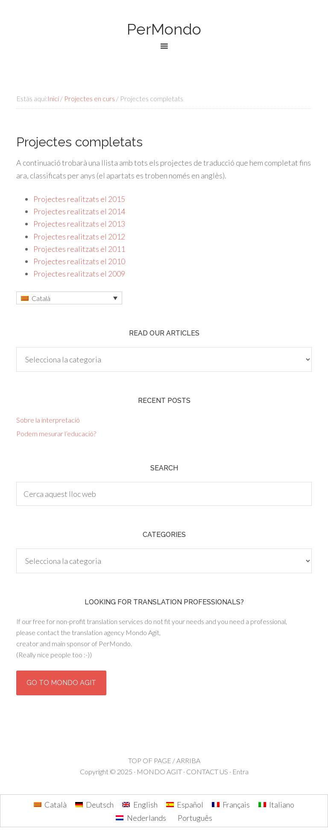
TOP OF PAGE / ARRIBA (164, 760)
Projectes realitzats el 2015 (79, 199)
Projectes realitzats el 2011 (79, 249)
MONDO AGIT (159, 771)
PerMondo (164, 29)
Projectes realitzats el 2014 (79, 211)
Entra (240, 771)
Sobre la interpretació (48, 420)
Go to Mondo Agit (61, 683)
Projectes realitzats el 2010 (79, 261)
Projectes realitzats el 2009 (79, 273)
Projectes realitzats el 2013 (79, 223)
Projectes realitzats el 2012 (79, 236)
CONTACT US (207, 771)
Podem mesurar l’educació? (56, 433)
